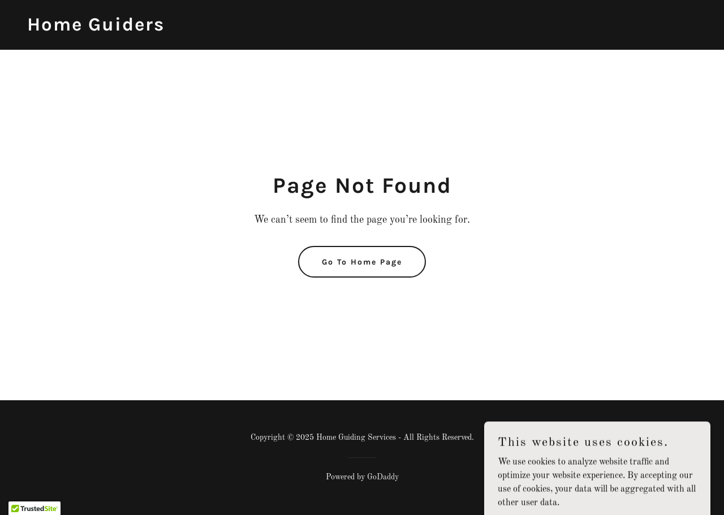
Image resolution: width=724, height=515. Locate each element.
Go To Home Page (362, 262)
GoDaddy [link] (383, 477)
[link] (96, 28)
